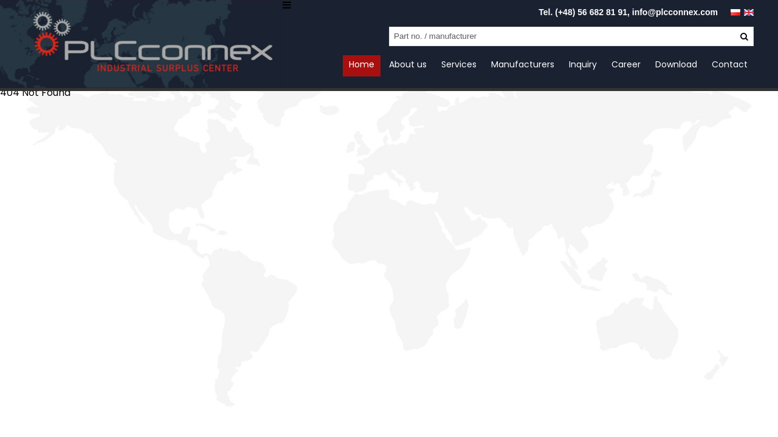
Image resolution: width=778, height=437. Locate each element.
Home (361, 64)
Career (626, 64)
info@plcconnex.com (675, 12)
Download (676, 64)
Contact (730, 64)
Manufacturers (522, 64)
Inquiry (583, 64)
